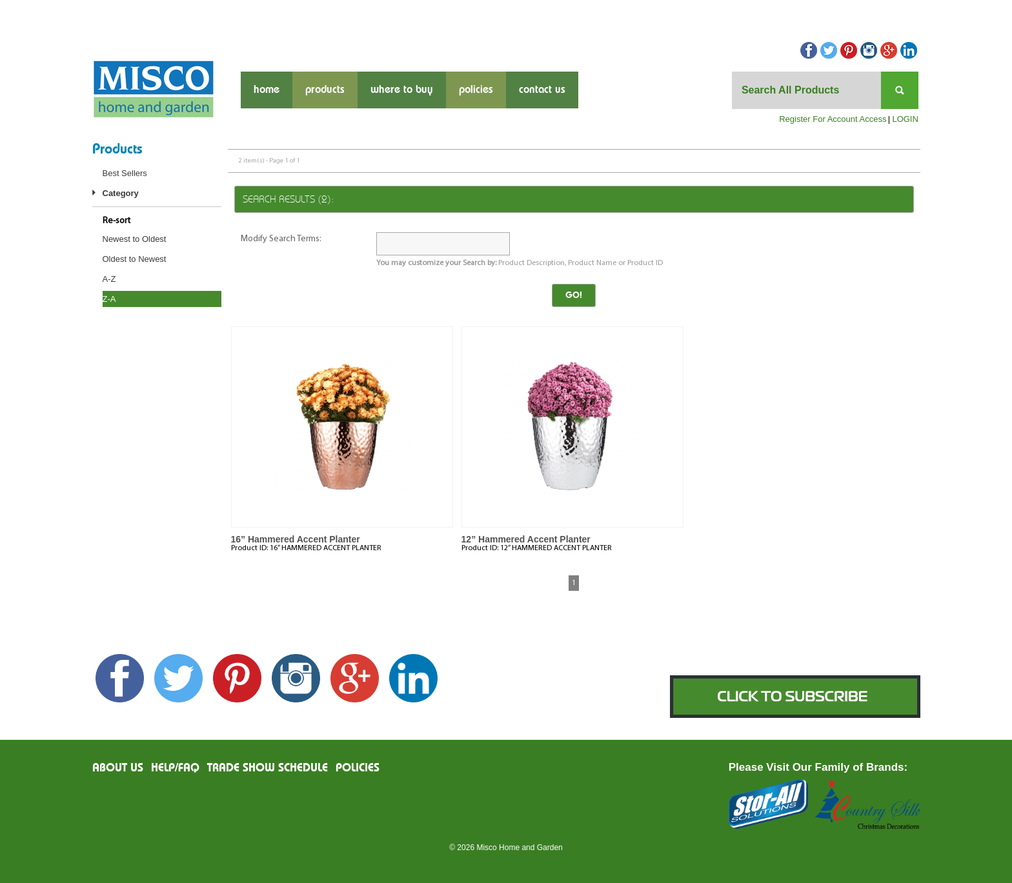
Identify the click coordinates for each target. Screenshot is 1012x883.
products (325, 89)
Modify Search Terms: (281, 239)
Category (121, 193)
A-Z (109, 279)
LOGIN (905, 119)
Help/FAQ (175, 768)
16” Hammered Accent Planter (295, 539)
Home (266, 89)
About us (117, 768)
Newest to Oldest (135, 239)
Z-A (109, 299)
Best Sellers (125, 173)
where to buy (401, 89)
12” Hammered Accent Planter (526, 539)
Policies (476, 89)
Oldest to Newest (135, 259)
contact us (542, 89)
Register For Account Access (832, 119)
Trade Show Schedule (267, 768)
